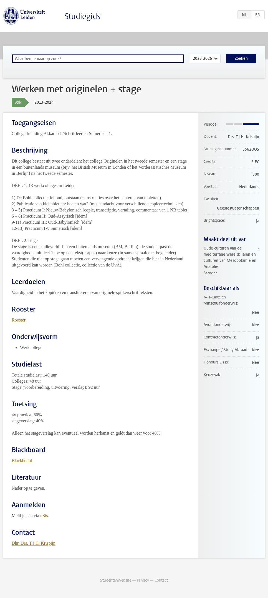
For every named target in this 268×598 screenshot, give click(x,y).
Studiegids (82, 16)
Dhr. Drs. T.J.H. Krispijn (33, 543)
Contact (161, 580)
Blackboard (22, 460)
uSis (44, 515)
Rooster (19, 320)
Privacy (143, 580)
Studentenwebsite (115, 580)
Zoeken (241, 58)
